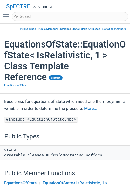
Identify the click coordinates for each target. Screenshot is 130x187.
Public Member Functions (54, 29)
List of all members (114, 29)
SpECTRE (18, 6)
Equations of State (15, 85)
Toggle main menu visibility (7, 14)
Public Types (28, 29)
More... (90, 108)
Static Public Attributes (86, 29)
